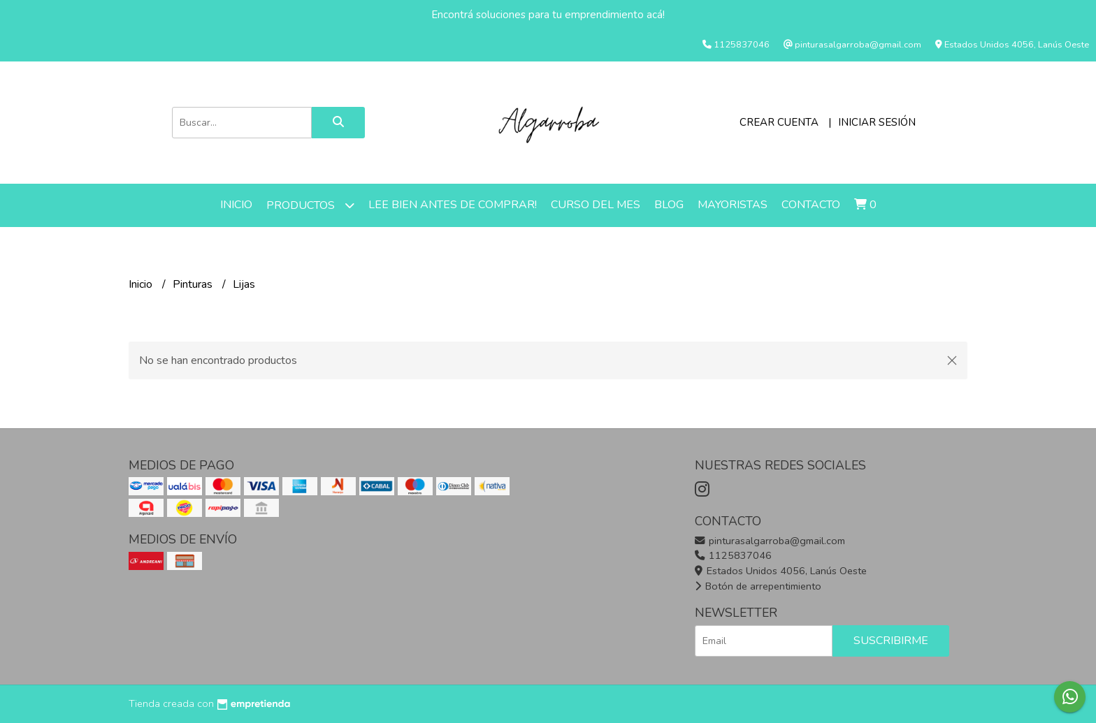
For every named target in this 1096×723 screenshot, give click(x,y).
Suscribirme (890, 640)
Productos (310, 205)
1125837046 (733, 555)
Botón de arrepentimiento (758, 586)
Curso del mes (595, 204)
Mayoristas (732, 204)
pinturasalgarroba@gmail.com (770, 541)
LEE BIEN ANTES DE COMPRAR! (452, 204)
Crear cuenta (779, 122)
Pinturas (194, 284)
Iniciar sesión (877, 122)
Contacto (810, 204)
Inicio (236, 204)
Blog (669, 204)
